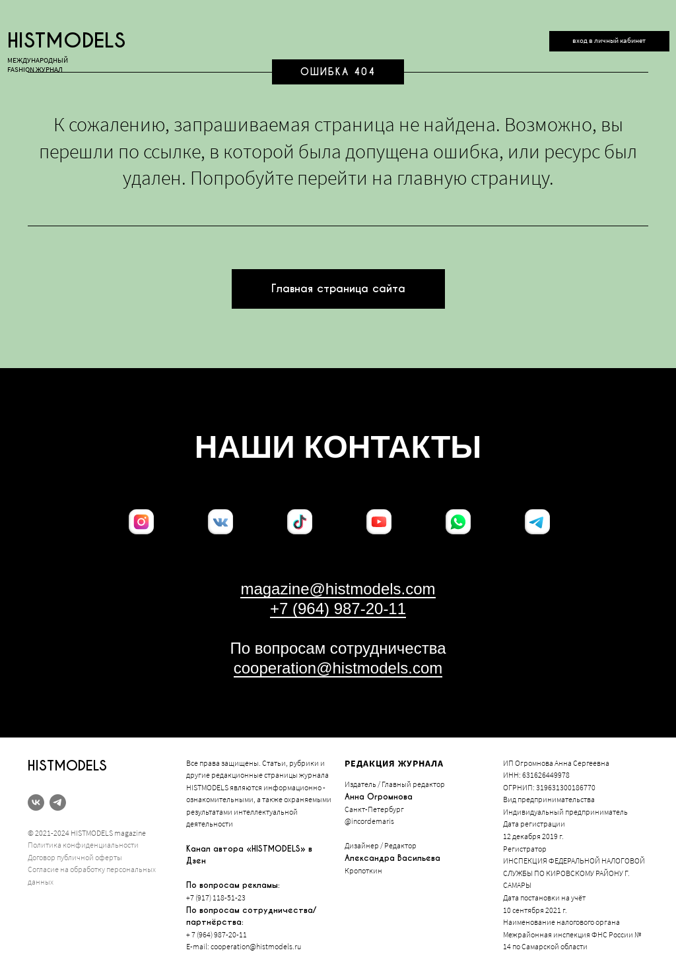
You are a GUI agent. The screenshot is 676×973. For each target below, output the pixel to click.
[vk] (36, 802)
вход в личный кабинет (609, 40)
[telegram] (58, 802)
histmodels (66, 40)
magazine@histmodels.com (337, 589)
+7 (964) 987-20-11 (338, 608)
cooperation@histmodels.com (338, 668)
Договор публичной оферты (75, 857)
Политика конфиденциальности (83, 845)
